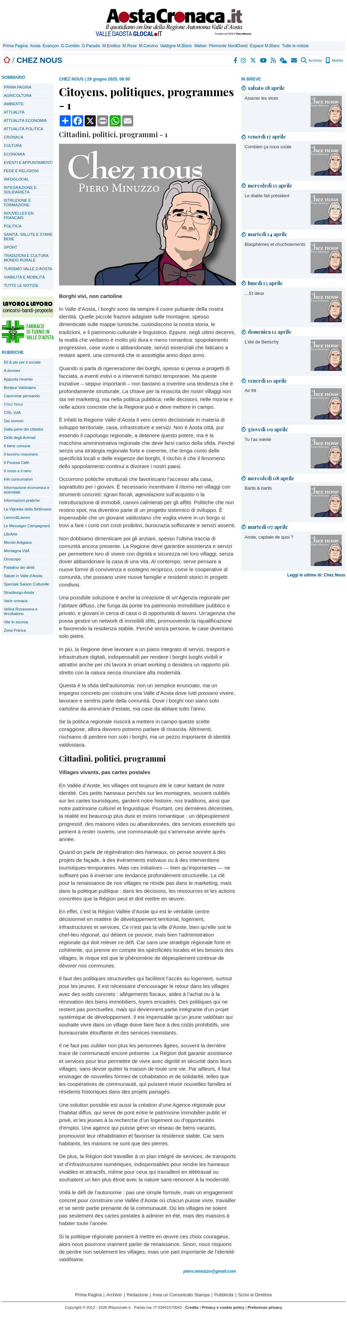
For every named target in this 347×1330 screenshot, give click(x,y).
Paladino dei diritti (19, 567)
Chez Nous (13, 404)
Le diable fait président (267, 195)
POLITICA (13, 226)
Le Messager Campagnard (27, 526)
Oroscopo (12, 559)
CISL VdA (12, 412)
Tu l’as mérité (258, 439)
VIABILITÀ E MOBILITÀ (24, 277)
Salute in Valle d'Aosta (23, 576)
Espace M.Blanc (265, 45)
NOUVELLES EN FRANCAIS (19, 215)
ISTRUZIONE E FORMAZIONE (17, 202)
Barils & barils (258, 488)
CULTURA (13, 145)
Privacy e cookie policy (223, 1307)
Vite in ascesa (16, 622)
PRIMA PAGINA (17, 87)
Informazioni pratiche (22, 500)
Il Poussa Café (16, 462)
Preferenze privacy (265, 1307)
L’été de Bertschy (262, 341)
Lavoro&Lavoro (17, 517)
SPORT (10, 247)
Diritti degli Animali (19, 437)
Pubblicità (224, 1294)
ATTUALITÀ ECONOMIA (25, 120)
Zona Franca (15, 630)
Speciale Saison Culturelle (26, 584)
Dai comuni (13, 421)
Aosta (35, 45)
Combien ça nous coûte (268, 146)
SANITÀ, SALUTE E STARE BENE (28, 236)
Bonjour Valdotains (20, 387)
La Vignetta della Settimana (27, 509)
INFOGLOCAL (16, 179)
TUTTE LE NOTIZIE (21, 285)
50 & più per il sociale (22, 362)
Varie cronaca (15, 601)
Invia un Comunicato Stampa (181, 1294)
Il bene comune (17, 446)
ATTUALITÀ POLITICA (23, 129)
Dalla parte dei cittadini (23, 429)
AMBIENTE (14, 104)
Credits (192, 1307)
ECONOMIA (14, 154)
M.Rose (129, 45)
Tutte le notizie (295, 45)
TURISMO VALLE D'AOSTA (28, 269)
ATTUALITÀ (14, 112)
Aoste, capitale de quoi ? (269, 537)
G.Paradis (91, 45)
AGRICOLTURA (18, 95)
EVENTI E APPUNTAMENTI (28, 162)
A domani (12, 370)
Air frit (250, 390)
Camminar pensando (22, 396)
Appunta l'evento (18, 379)
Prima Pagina (15, 45)
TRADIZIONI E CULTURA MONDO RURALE (26, 257)
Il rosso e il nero (17, 471)
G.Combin (70, 45)
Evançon (51, 45)
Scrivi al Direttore (255, 1294)
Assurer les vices (261, 98)
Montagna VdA (16, 551)
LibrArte (10, 534)
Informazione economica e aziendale (26, 489)
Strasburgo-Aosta (19, 592)
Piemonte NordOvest (228, 45)
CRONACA (13, 137)
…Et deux (254, 293)
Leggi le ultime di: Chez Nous (316, 575)
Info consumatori (18, 479)
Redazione (137, 1294)
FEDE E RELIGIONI (21, 171)
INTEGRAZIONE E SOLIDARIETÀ (20, 189)
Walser (200, 45)
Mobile (334, 60)
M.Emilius (111, 45)
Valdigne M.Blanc (176, 45)
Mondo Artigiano (18, 542)
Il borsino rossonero (21, 454)
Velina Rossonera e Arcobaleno (20, 611)
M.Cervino (148, 45)
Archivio (311, 60)
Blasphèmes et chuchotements (275, 244)
